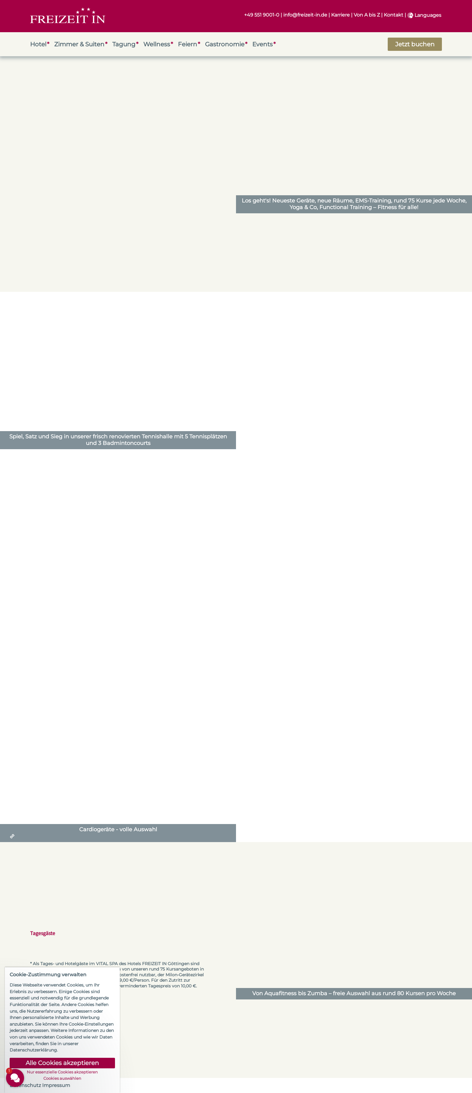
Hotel (38, 44)
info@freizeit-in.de (305, 15)
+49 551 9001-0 (261, 15)
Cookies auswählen (62, 1078)
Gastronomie (224, 44)
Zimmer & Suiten (79, 44)
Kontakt (393, 15)
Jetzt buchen (415, 44)
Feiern (187, 44)
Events (262, 44)
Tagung (123, 44)
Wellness (156, 44)
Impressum (56, 1085)
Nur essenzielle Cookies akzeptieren (62, 1072)
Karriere (340, 15)
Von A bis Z (367, 15)
